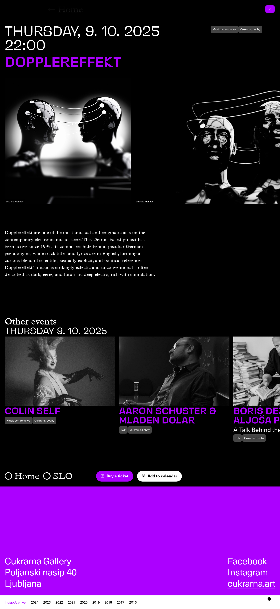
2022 (59, 602)
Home (26, 476)
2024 (34, 602)
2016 (132, 602)
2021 (71, 602)
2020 (84, 602)
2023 (47, 602)
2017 (120, 602)
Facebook (247, 560)
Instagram (248, 571)
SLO (63, 476)
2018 (108, 602)
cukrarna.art (251, 583)
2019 (96, 602)
